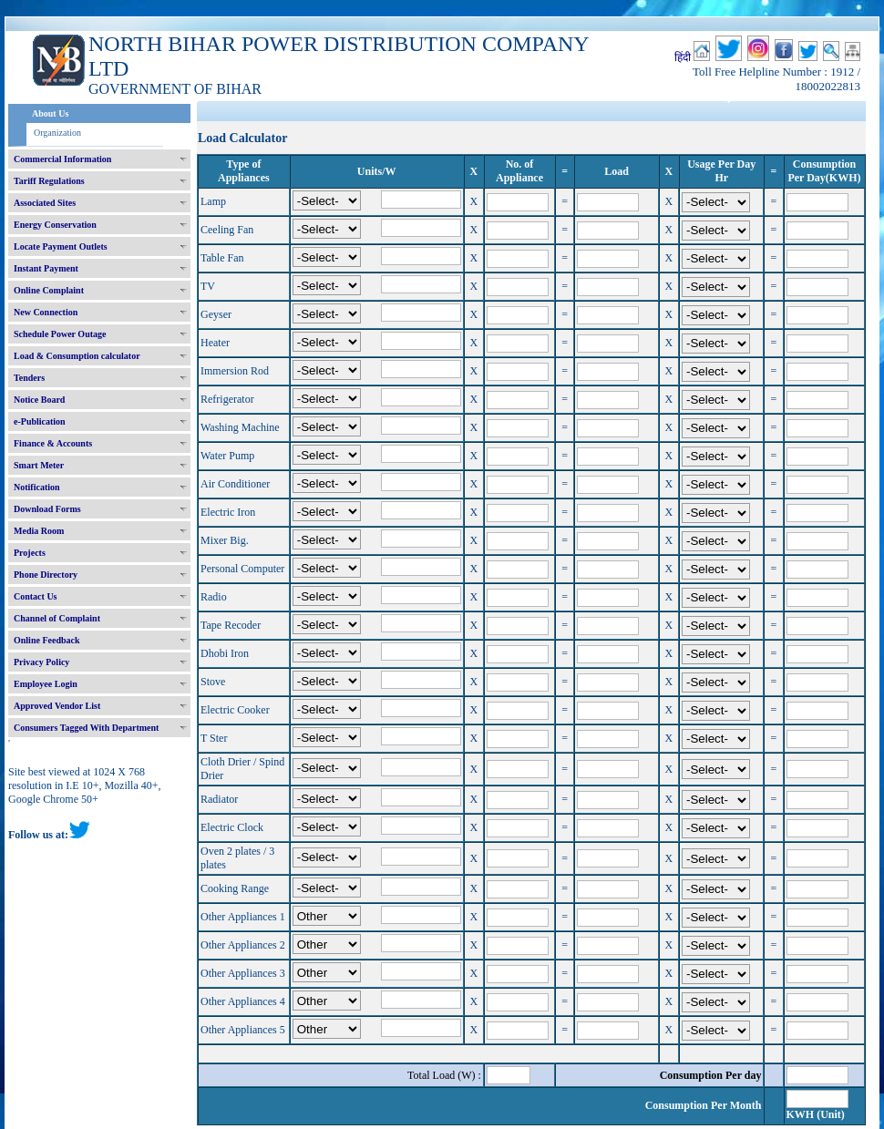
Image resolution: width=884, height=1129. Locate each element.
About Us (50, 113)
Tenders (29, 378)
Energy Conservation (55, 225)
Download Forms (47, 509)
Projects (30, 553)
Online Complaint (49, 290)
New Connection (45, 312)
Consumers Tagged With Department (86, 728)
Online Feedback (47, 640)
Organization (57, 133)
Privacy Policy (41, 662)
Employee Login (45, 684)
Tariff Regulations (49, 181)
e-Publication (40, 421)
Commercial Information (62, 159)
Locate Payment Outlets (61, 246)
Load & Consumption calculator (77, 356)
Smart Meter (39, 465)
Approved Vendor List (57, 706)
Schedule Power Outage (60, 334)
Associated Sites (45, 203)
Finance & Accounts (53, 443)
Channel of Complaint (57, 618)
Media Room (39, 531)
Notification (37, 487)
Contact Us (35, 596)
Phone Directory (45, 575)
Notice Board (39, 400)
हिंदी (682, 57)
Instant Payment (46, 268)
